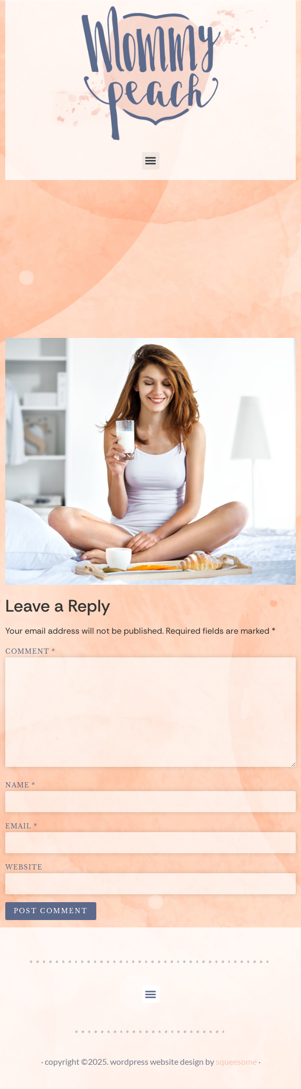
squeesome (236, 1061)
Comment (30, 651)
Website (24, 867)
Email (21, 826)
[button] (150, 160)
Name (20, 785)
